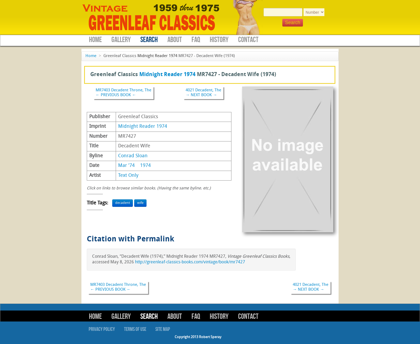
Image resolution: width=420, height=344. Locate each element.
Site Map (162, 329)
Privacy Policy (102, 329)
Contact (248, 39)
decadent (122, 203)
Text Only (128, 175)
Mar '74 (126, 165)
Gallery (121, 39)
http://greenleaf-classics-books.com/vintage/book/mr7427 (190, 262)
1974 (145, 165)
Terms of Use (135, 329)
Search (149, 39)
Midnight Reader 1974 (157, 56)
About (174, 39)
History (219, 39)
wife (140, 203)
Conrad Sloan (133, 156)
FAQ (196, 39)
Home (95, 39)
